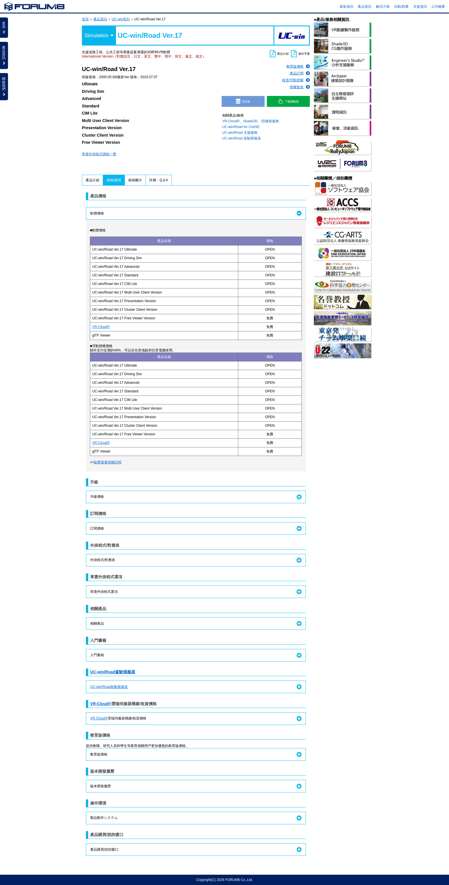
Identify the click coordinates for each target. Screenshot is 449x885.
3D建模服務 (270, 121)
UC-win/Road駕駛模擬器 (112, 672)
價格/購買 (114, 180)
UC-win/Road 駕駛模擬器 (241, 138)
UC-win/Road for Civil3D (240, 127)
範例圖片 (135, 180)
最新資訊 (346, 6)
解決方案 (383, 6)
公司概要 (438, 6)
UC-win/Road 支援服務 (239, 133)
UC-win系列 (121, 19)
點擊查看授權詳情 (107, 462)
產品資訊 (364, 6)
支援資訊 (420, 6)
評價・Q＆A (158, 180)
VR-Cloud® (231, 121)
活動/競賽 (401, 6)
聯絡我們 (4, 86)
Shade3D (250, 121)
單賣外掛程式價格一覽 (99, 154)
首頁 (85, 19)
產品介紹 (92, 180)
